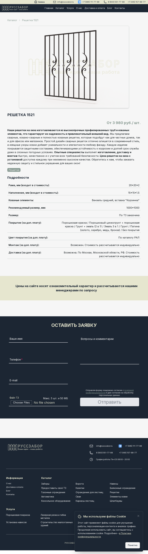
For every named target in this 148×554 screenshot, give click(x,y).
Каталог (60, 8)
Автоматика (47, 496)
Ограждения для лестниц (89, 492)
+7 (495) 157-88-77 (137, 2)
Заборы (45, 483)
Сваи (78, 496)
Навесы (114, 483)
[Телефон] (38, 360)
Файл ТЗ (14, 397)
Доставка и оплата (95, 8)
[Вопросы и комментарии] (110, 350)
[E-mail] (38, 381)
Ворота (80, 483)
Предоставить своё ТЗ (53, 488)
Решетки (114, 492)
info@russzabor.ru (65, 2)
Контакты (120, 8)
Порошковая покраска (18, 515)
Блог (109, 8)
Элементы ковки (119, 496)
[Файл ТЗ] (38, 402)
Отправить (109, 402)
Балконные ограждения (122, 488)
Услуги (70, 8)
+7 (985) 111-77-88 (90, 2)
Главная (49, 8)
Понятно (132, 545)
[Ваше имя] (38, 339)
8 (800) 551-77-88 (116, 2)
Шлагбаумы (116, 501)
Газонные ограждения (53, 492)
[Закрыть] (138, 515)
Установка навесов (16, 522)
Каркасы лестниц (85, 501)
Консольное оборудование (55, 501)
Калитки (80, 488)
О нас (79, 8)
